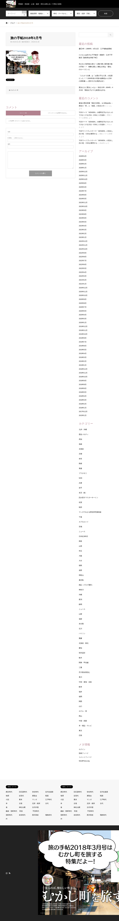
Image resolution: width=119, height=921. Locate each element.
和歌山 (81, 575)
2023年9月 (83, 210)
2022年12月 (83, 241)
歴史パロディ (83, 434)
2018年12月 (83, 369)
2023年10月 (83, 206)
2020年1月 (83, 322)
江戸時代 (48, 799)
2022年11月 (83, 245)
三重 (80, 667)
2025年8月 (83, 183)
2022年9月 (83, 253)
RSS (9, 873)
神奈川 (81, 590)
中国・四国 (83, 721)
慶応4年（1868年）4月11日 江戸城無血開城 (95, 49)
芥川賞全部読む (84, 672)
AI (6, 819)
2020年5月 (83, 311)
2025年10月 (83, 179)
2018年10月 (83, 377)
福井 (80, 692)
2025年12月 (83, 171)
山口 (80, 706)
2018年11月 (83, 373)
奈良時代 (22, 815)
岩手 (80, 488)
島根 (80, 463)
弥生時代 (35, 792)
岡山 (80, 716)
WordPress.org (84, 761)
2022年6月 (83, 264)
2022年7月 (83, 260)
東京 (80, 730)
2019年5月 (83, 350)
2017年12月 (83, 411)
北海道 (81, 449)
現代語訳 (82, 653)
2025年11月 (83, 175)
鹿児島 (81, 580)
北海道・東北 (83, 643)
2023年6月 (83, 218)
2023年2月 (83, 233)
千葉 (80, 517)
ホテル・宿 (83, 711)
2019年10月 (83, 334)
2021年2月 (83, 280)
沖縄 (80, 595)
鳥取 (80, 541)
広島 (80, 735)
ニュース (82, 531)
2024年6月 (83, 195)
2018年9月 (83, 380)
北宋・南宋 (36, 803)
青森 (80, 468)
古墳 (20, 803)
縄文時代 (9, 792)
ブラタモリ (83, 473)
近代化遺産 (49, 792)
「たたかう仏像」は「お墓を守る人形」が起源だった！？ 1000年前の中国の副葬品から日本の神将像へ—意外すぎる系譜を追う (95, 78)
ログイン (82, 749)
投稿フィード (83, 753)
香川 (80, 677)
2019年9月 (83, 338)
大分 (80, 561)
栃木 (80, 658)
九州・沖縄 (83, 429)
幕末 (20, 799)
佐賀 (80, 502)
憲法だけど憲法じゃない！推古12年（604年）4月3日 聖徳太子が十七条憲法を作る (96, 88)
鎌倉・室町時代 (11, 811)
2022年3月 (83, 276)
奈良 (80, 459)
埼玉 (80, 551)
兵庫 (80, 483)
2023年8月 (83, 214)
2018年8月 (83, 384)
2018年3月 (83, 400)
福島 (80, 565)
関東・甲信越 (83, 662)
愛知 (80, 648)
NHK (80, 478)
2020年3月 (83, 319)
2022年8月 (83, 257)
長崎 (80, 444)
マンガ (34, 799)
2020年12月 (83, 288)
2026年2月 (83, 164)
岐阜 (80, 687)
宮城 (80, 526)
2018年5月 (83, 392)
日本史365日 (83, 536)
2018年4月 (83, 396)
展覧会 (34, 796)
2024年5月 (83, 199)
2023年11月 (83, 202)
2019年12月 (83, 326)
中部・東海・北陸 (85, 682)
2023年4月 (83, 226)
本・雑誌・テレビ (85, 726)
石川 (80, 629)
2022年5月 (83, 268)
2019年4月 (83, 353)
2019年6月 (83, 346)
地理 (7, 796)
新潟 (80, 599)
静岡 (80, 604)
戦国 (47, 796)
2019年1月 (83, 365)
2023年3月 (83, 230)
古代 (47, 803)
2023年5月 (83, 222)
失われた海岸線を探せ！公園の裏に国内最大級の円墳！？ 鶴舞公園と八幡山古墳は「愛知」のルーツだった (95, 66)
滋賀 (80, 619)
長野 (80, 570)
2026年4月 (83, 156)
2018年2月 (83, 404)
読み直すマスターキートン (88, 497)
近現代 (21, 796)
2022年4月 (83, 272)
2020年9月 (83, 299)
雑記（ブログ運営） (86, 585)
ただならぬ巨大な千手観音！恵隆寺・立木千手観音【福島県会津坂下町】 (95, 56)
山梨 (80, 614)
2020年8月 (83, 303)
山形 (80, 546)
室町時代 (9, 815)
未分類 (81, 624)
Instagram (6, 873)
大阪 (80, 556)
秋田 (80, 507)
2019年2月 (83, 361)
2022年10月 (83, 249)
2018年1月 (83, 408)
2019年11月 (83, 330)
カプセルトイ (83, 522)
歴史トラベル (100, 872)
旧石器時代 (23, 792)
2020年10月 (83, 295)
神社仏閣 (22, 807)
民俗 (21, 811)
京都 (80, 454)
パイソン (82, 633)
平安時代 (36, 811)
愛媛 (80, 638)
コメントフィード (85, 757)
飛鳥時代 (48, 815)
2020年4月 (83, 315)
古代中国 (35, 807)
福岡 (80, 696)
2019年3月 (83, 357)
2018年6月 (83, 388)
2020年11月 (83, 291)
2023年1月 (83, 237)
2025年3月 (83, 187)
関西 (80, 701)
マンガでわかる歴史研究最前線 (90, 512)
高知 (80, 439)
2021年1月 (83, 284)
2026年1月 (83, 168)
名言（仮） (83, 493)
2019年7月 (83, 342)
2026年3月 (83, 160)
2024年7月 (83, 191)
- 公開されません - (16, 138)
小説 (7, 799)
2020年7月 (83, 307)
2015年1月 (83, 415)
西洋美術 (35, 815)
